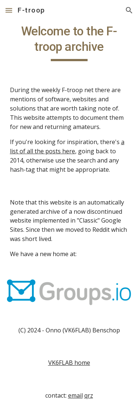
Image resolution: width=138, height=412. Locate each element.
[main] (69, 42)
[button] (9, 10)
